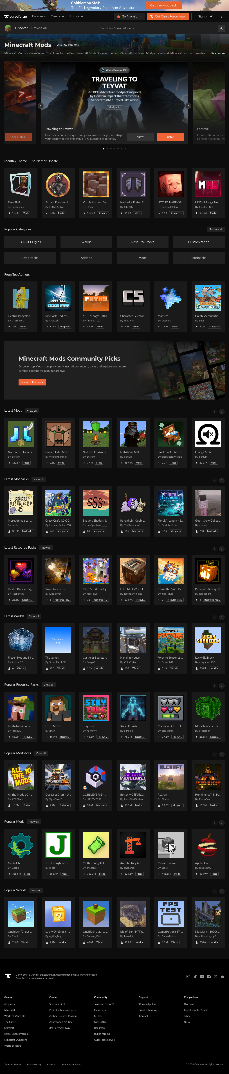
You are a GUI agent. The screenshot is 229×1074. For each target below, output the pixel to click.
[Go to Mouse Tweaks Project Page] (170, 854)
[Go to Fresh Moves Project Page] (58, 717)
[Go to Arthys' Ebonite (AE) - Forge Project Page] (58, 193)
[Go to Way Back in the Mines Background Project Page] (58, 580)
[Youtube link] (202, 976)
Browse (39, 16)
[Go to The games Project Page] (58, 648)
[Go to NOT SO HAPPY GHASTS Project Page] (170, 193)
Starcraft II (10, 1028)
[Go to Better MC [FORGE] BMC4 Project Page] (133, 785)
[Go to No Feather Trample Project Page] (20, 443)
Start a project (57, 1004)
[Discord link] (209, 976)
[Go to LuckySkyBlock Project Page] (208, 648)
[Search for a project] (157, 28)
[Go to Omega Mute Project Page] (208, 443)
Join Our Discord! (104, 1004)
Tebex (187, 1016)
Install (170, 137)
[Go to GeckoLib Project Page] (20, 854)
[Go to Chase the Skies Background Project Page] (170, 580)
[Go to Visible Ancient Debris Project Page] (95, 193)
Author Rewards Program (63, 1016)
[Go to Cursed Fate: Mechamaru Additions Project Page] (58, 443)
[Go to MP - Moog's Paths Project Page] (95, 306)
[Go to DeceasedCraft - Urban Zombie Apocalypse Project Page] (58, 785)
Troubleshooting (148, 1010)
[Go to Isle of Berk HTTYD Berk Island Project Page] (133, 922)
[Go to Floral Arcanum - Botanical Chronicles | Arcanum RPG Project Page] (170, 511)
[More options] (221, 16)
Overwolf (189, 1004)
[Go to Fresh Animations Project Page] (20, 717)
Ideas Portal (100, 1010)
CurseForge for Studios (196, 1010)
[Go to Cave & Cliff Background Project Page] (95, 580)
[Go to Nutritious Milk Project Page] (133, 443)
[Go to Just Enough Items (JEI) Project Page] (58, 854)
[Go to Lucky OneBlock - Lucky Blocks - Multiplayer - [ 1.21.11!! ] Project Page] (58, 922)
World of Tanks (12, 1046)
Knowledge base (148, 1004)
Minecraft (9, 1010)
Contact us (145, 1016)
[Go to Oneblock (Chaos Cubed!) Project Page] (20, 922)
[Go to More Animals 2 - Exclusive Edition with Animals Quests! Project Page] (20, 511)
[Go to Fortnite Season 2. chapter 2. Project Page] (170, 648)
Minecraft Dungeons (15, 1040)
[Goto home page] (16, 16)
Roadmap (99, 1028)
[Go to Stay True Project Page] (95, 717)
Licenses (51, 1065)
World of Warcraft (14, 1016)
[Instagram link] (188, 976)
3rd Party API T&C (59, 1028)
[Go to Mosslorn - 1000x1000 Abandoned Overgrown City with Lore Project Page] (208, 922)
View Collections (32, 382)
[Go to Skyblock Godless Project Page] (58, 306)
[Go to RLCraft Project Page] (170, 785)
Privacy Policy (34, 1065)
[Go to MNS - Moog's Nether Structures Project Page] (208, 193)
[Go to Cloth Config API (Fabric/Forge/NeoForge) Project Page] (95, 854)
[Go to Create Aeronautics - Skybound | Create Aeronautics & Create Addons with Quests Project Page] (208, 306)
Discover (21, 28)
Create (58, 16)
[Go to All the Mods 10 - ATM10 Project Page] (20, 785)
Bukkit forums (102, 1034)
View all (32, 410)
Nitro (187, 1022)
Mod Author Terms (71, 1065)
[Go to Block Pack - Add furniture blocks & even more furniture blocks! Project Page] (170, 443)
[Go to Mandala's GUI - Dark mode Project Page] (170, 717)
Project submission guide (63, 1010)
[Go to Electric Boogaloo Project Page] (20, 306)
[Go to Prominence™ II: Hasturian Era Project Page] (208, 785)
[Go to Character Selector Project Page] (133, 306)
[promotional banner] (114, 5)
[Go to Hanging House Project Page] (133, 648)
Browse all (216, 229)
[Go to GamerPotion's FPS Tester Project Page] (170, 922)
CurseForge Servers (104, 1040)
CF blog (98, 1016)
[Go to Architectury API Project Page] (133, 854)
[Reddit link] (222, 976)
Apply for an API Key (60, 1022)
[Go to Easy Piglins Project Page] (20, 193)
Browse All (39, 28)
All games (9, 1004)
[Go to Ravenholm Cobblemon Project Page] (133, 511)
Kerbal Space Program (16, 1034)
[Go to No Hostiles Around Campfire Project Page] (95, 443)
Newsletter (100, 1022)
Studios (76, 16)
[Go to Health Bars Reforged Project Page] (20, 580)
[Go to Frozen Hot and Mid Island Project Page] (20, 648)
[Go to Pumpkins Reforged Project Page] (208, 580)
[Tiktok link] (195, 976)
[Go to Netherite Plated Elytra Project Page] (133, 193)
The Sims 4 (10, 1022)
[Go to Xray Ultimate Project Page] (133, 717)
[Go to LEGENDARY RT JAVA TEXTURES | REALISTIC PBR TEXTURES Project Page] (133, 580)
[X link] (216, 976)
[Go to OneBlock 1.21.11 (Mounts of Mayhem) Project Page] (95, 922)
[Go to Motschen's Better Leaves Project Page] (208, 717)
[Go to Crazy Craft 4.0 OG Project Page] (58, 511)
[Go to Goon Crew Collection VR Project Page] (208, 511)
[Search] (221, 28)
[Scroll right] (222, 412)
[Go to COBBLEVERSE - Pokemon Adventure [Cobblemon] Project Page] (95, 785)
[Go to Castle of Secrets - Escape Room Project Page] (95, 648)
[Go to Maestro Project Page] (170, 306)
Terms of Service (12, 1065)
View (140, 137)
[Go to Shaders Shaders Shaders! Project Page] (95, 511)
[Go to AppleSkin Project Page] (208, 854)
